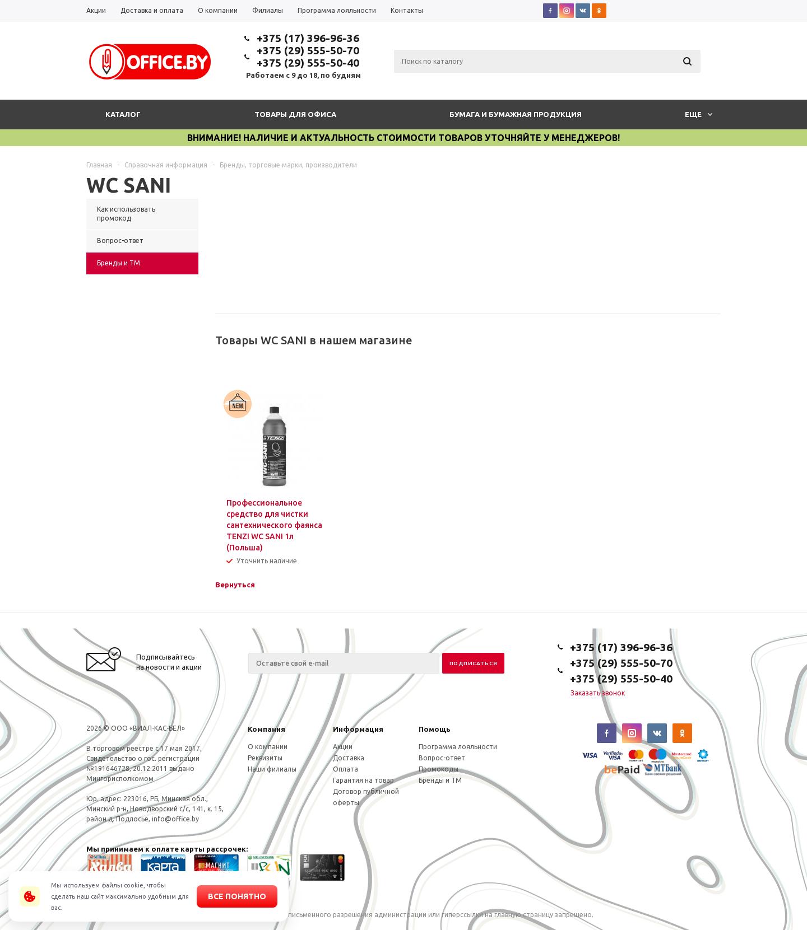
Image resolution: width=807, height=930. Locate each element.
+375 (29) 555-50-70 (308, 50)
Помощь (435, 729)
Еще (698, 114)
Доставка (348, 757)
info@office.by (175, 818)
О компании (267, 746)
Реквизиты (265, 757)
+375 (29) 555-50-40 (308, 63)
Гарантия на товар (363, 780)
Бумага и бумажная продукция (515, 114)
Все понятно (237, 896)
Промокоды (438, 769)
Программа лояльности (458, 746)
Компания (266, 729)
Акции (343, 746)
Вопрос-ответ (442, 757)
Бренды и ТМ (440, 780)
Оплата (345, 769)
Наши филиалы (272, 769)
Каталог (123, 114)
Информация (358, 729)
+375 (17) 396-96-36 (308, 38)
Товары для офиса (295, 114)
